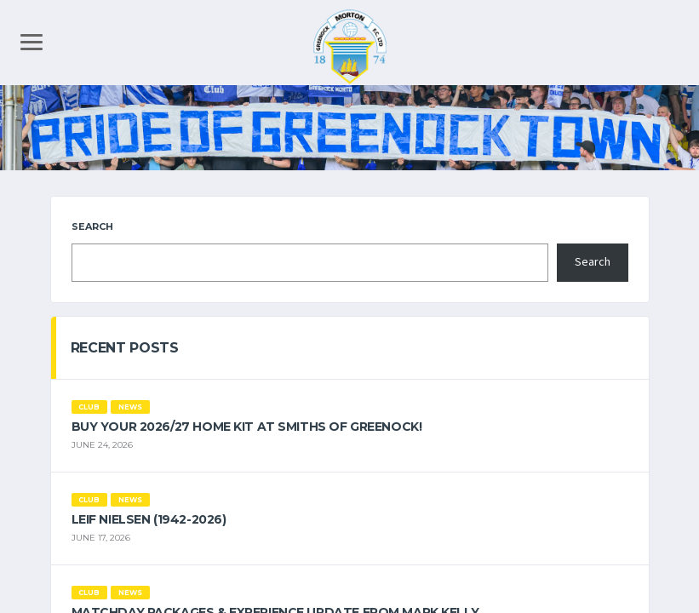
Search (92, 226)
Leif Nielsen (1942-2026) (149, 519)
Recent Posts (125, 348)
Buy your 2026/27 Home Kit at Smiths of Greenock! (247, 426)
